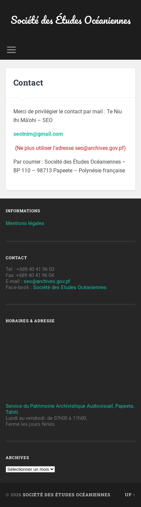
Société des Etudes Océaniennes (70, 287)
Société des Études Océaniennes (71, 20)
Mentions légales (25, 223)
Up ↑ (130, 494)
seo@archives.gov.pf (47, 281)
